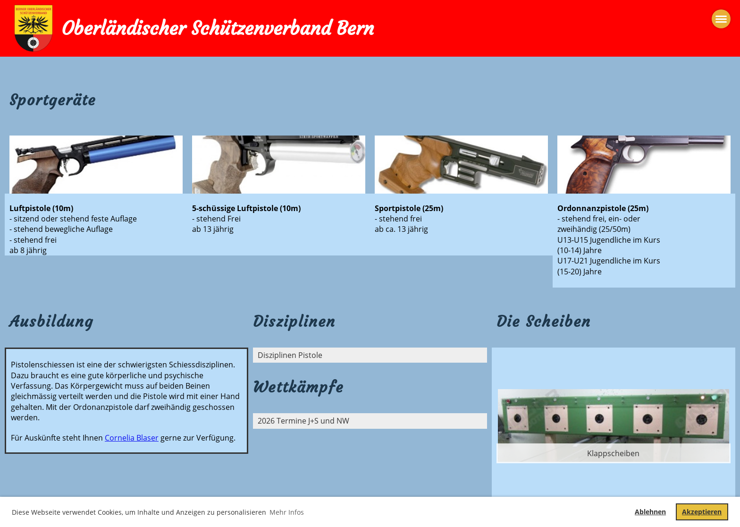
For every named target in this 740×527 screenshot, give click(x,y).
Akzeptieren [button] (702, 511)
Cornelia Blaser (132, 438)
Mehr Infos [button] (286, 512)
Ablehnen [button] (650, 511)
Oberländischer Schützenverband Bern (217, 28)
